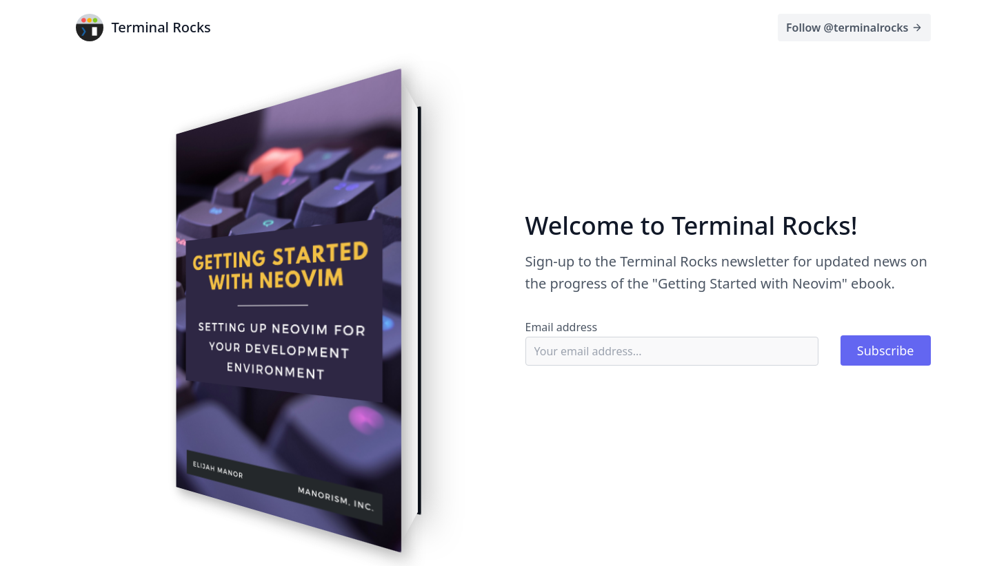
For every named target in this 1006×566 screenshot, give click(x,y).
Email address (561, 327)
